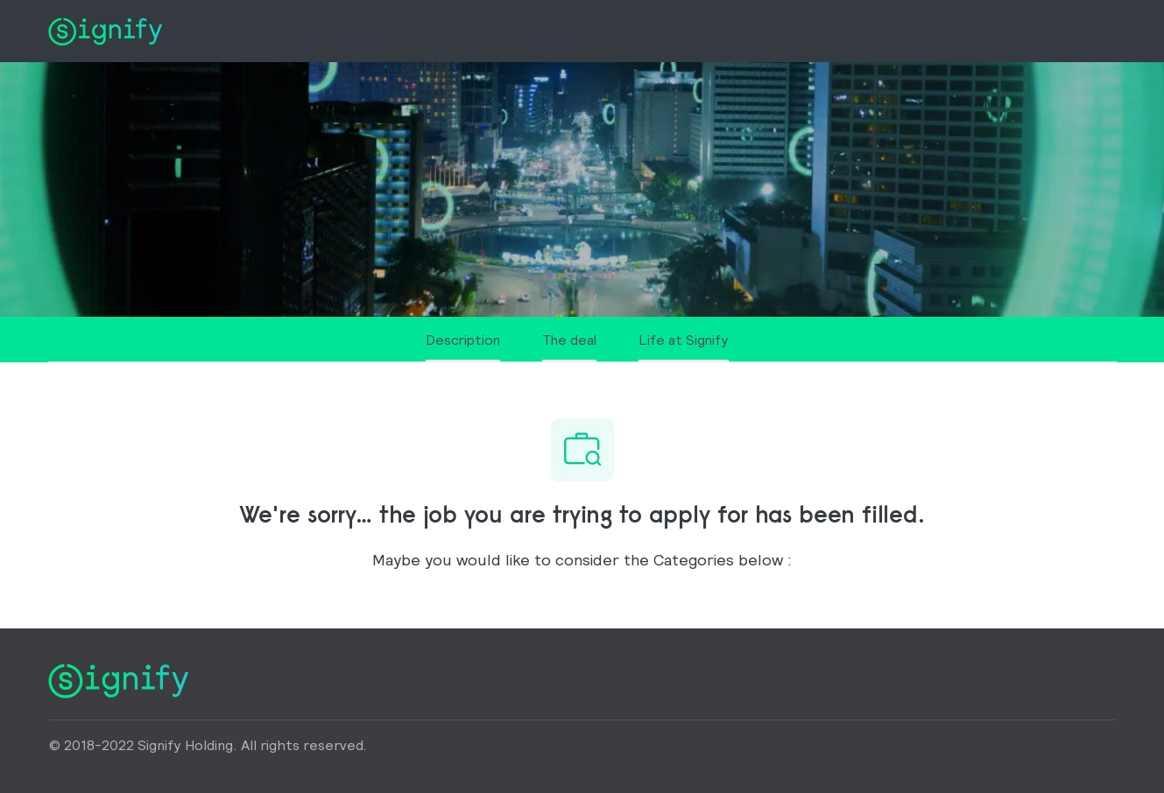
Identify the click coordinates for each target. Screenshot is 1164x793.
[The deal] (569, 346)
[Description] (463, 346)
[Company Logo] (105, 29)
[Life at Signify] (683, 346)
